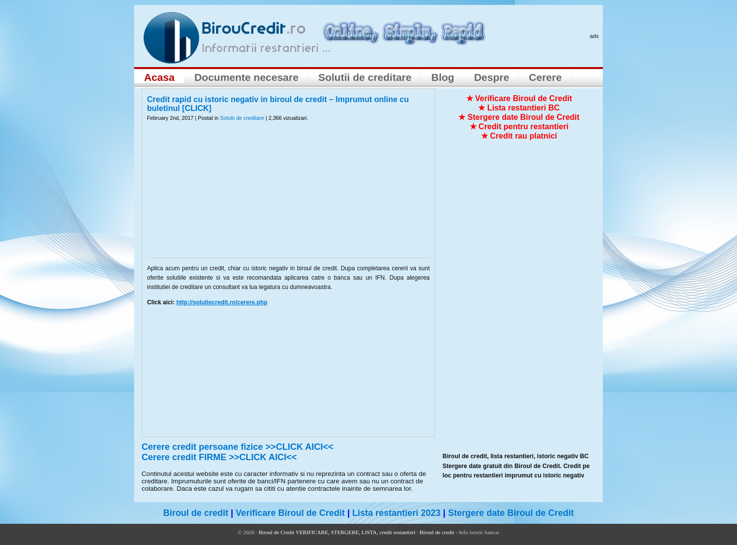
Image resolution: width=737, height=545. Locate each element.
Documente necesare (246, 77)
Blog (442, 77)
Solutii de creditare (364, 77)
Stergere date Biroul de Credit (511, 513)
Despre (491, 77)
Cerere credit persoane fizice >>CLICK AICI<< (237, 447)
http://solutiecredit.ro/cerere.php (221, 302)
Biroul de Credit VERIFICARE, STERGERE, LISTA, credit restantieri (336, 532)
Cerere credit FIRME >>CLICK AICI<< (219, 457)
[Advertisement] (289, 195)
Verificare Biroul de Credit (290, 513)
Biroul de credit (195, 513)
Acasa (159, 77)
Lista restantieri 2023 (396, 513)
